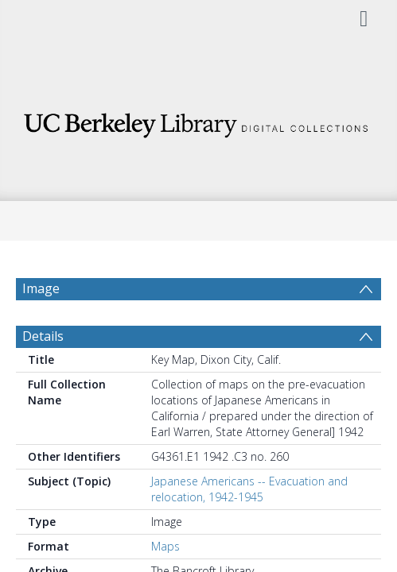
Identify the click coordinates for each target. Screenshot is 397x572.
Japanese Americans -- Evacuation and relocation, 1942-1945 (249, 488)
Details (43, 336)
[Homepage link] (198, 121)
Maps (165, 546)
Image (41, 288)
